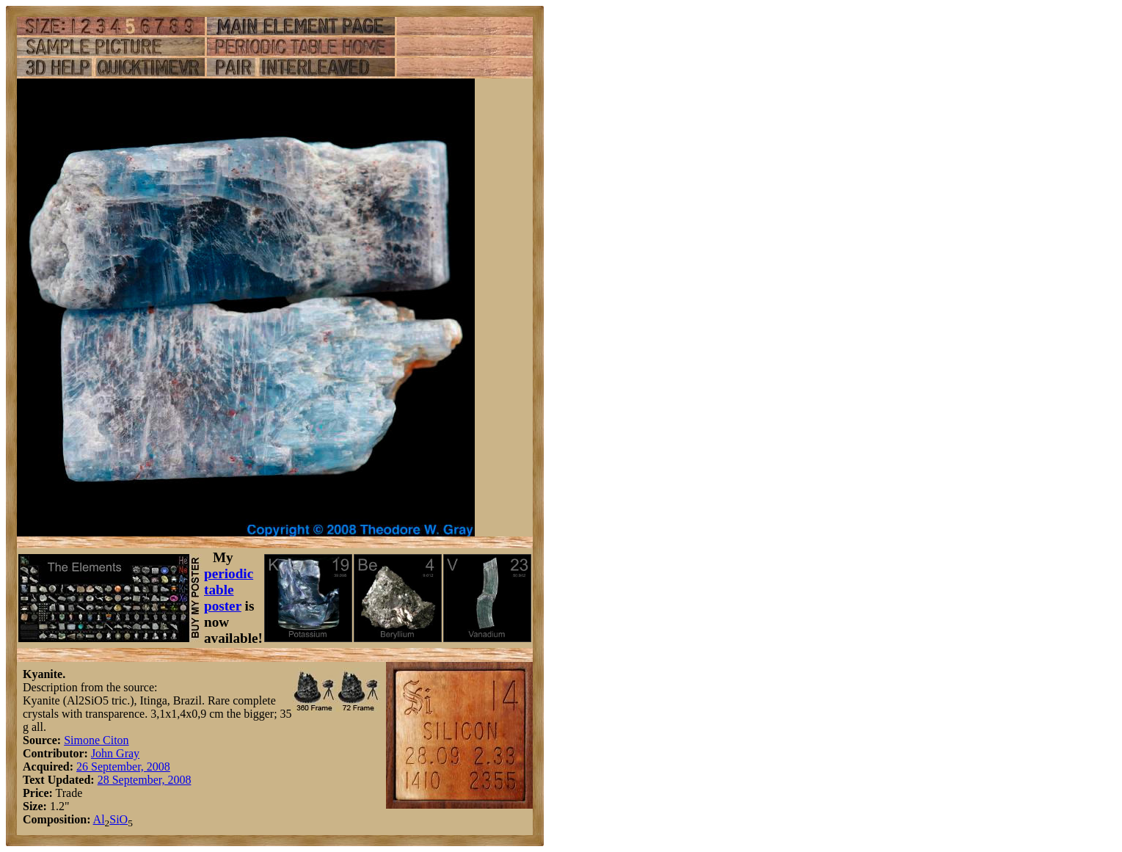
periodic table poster (228, 589)
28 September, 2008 (145, 779)
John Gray (115, 753)
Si (114, 819)
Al (99, 819)
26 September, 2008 (123, 766)
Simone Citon (96, 740)
